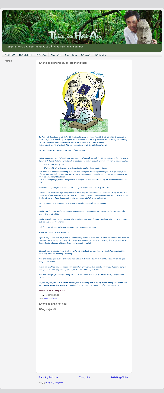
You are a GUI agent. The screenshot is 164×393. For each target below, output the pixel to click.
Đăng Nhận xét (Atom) (54, 383)
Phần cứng (41, 55)
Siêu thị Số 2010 (50, 299)
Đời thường (100, 55)
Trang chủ (84, 377)
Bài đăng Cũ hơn (120, 377)
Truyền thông (71, 55)
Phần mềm (56, 55)
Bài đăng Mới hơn (48, 377)
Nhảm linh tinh (25, 55)
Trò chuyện (86, 55)
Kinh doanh (10, 55)
